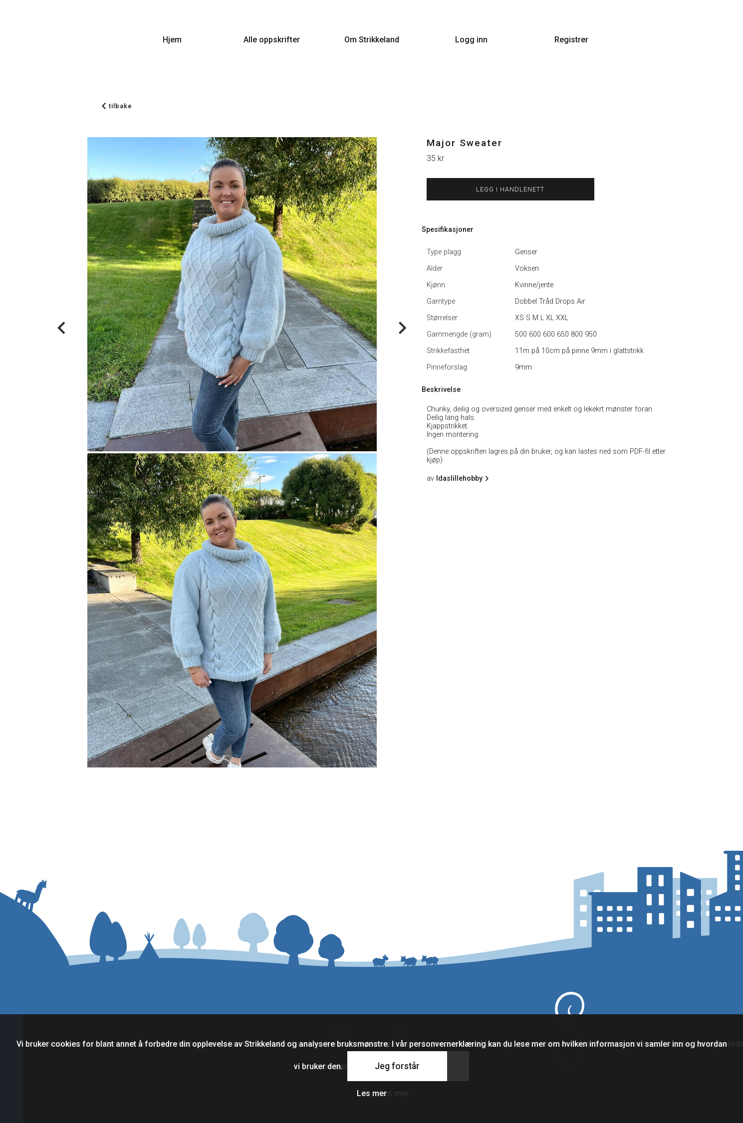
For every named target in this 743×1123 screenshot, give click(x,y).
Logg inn (471, 39)
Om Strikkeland (371, 39)
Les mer (372, 1093)
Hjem (172, 39)
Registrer (571, 39)
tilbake (117, 106)
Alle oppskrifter (272, 39)
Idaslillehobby (461, 478)
